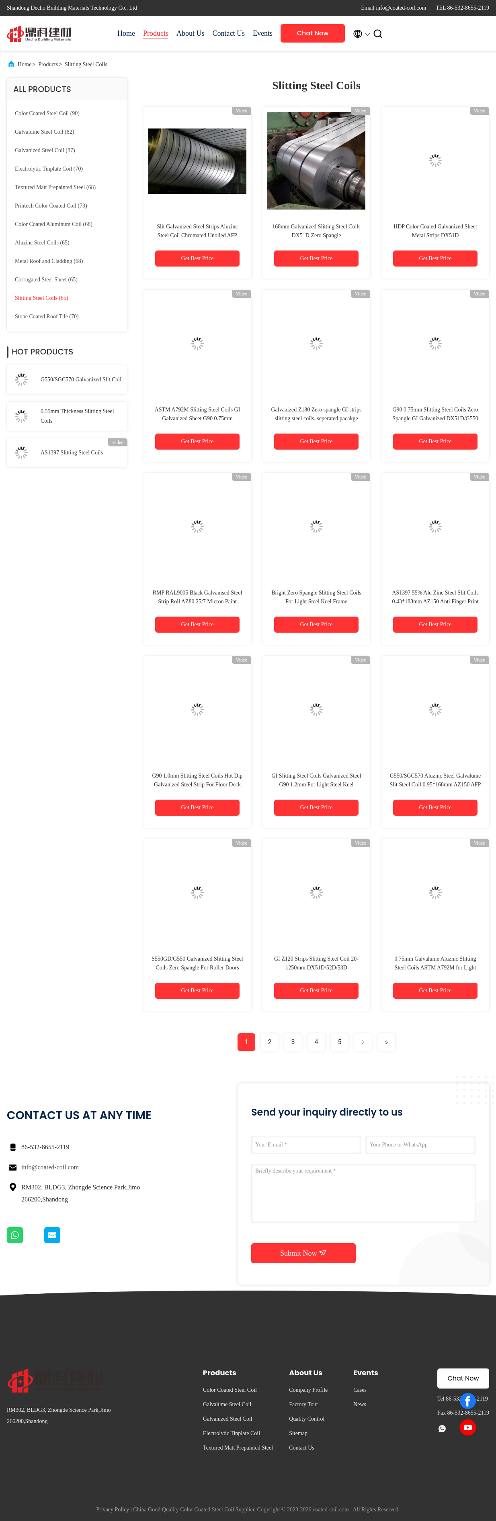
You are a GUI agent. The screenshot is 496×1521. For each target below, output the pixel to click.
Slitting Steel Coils (86, 64)
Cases (360, 1390)
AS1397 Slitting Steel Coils (72, 453)
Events (263, 33)
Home (126, 33)
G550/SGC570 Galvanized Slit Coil (81, 380)
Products (155, 33)
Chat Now (313, 33)
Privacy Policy (112, 1510)
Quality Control (306, 1419)
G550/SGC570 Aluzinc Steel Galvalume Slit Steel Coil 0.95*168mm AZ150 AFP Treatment (435, 784)
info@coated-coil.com (50, 1167)
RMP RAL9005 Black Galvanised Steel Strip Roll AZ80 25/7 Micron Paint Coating (197, 601)
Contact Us (229, 33)
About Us (190, 33)
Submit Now (303, 1252)
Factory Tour (303, 1404)
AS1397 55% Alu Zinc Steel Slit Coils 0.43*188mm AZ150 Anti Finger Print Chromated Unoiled (435, 601)
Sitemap (298, 1433)
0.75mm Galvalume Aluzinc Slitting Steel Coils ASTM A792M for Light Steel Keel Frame (435, 967)
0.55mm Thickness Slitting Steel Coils (77, 416)
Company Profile (308, 1390)
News (359, 1404)
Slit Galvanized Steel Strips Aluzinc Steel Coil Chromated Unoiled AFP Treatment (197, 235)
